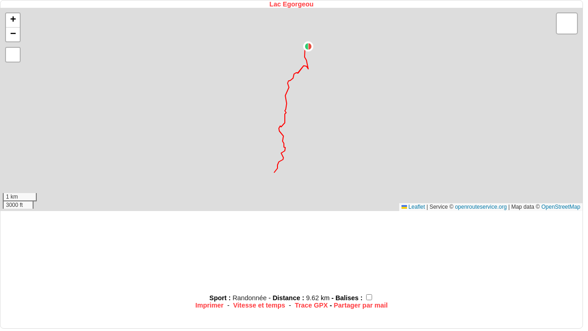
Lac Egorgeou (292, 4)
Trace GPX (311, 305)
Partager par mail (361, 305)
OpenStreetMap (560, 207)
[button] (308, 46)
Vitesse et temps (259, 305)
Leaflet (413, 207)
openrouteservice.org (481, 207)
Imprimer (209, 305)
